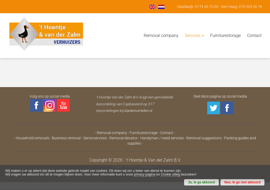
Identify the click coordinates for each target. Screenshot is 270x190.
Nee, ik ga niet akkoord (242, 182)
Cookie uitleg (170, 174)
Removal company (161, 35)
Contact (254, 35)
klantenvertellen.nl (138, 110)
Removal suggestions (203, 138)
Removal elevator (123, 138)
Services (194, 35)
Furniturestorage (225, 35)
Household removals (32, 138)
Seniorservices (95, 138)
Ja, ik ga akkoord (201, 182)
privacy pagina (144, 174)
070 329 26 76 (250, 6)
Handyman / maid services (162, 138)
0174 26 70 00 (206, 6)
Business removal (66, 138)
